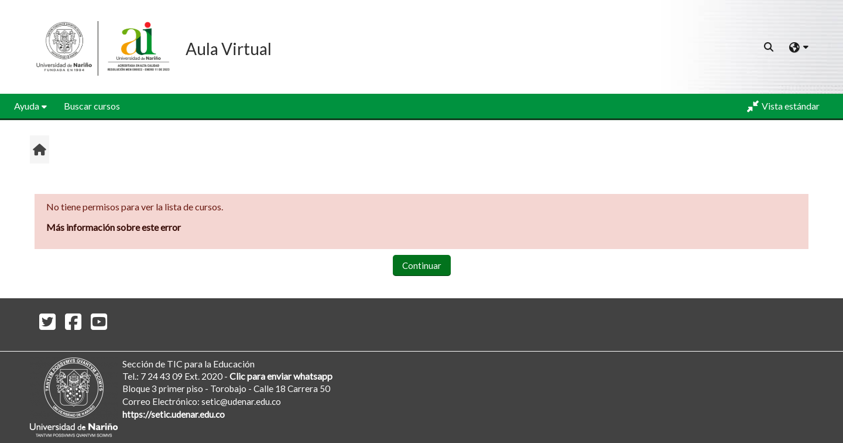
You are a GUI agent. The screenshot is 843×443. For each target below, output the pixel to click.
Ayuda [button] (26, 105)
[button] (769, 46)
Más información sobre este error (113, 227)
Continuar (421, 265)
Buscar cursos (92, 105)
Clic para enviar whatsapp (281, 375)
